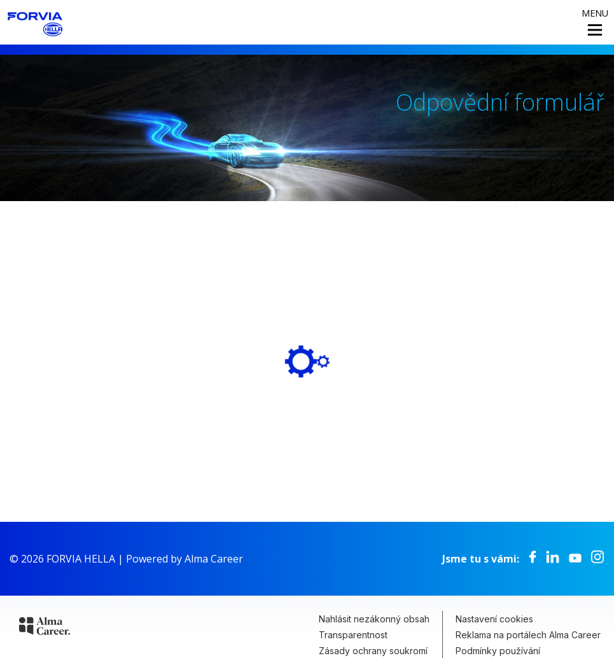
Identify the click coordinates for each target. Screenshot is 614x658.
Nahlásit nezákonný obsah (374, 618)
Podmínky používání (498, 650)
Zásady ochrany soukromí (373, 650)
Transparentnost (353, 634)
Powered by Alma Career (184, 559)
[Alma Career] (44, 628)
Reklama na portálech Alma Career (528, 634)
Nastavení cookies (494, 618)
